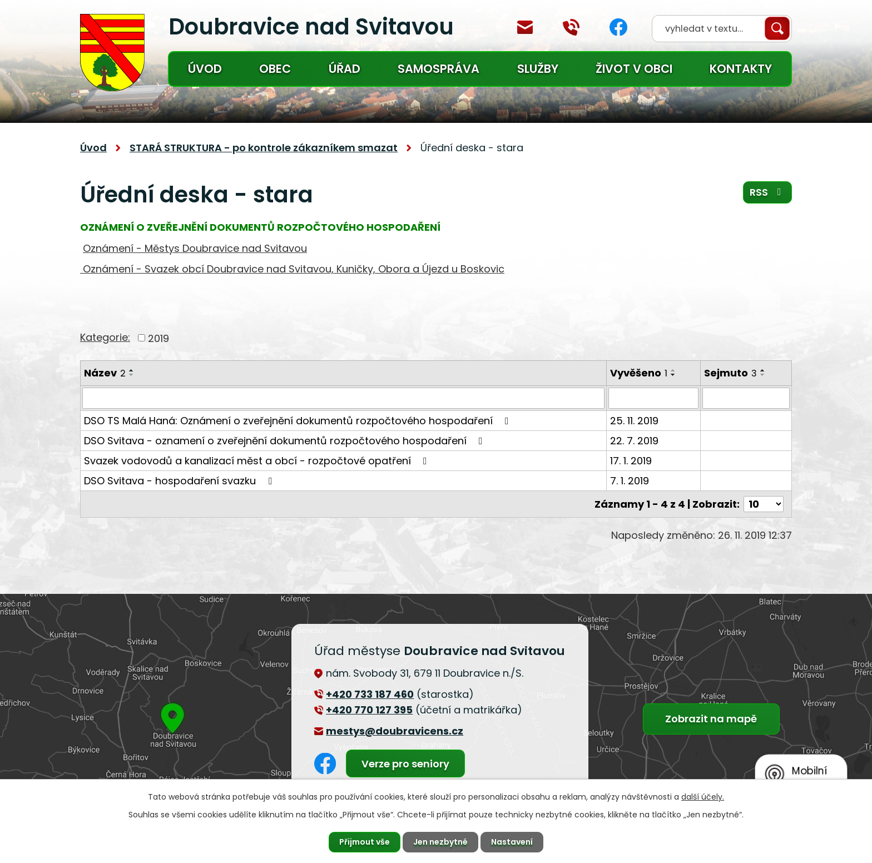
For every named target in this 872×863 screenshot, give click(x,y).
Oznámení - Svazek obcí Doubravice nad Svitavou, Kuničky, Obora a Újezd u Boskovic (292, 269)
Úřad (344, 69)
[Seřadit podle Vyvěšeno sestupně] (673, 375)
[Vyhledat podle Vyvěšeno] (653, 398)
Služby (537, 69)
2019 (158, 338)
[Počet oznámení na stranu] (764, 504)
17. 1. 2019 (631, 461)
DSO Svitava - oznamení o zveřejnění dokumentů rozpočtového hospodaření (285, 441)
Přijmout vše (364, 841)
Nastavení (512, 841)
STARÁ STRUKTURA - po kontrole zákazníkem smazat (264, 148)
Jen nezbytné (440, 841)
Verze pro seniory (405, 764)
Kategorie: (105, 337)
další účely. (702, 796)
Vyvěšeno (638, 373)
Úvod (205, 69)
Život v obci (634, 69)
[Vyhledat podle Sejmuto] (746, 398)
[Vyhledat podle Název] (343, 398)
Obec (275, 69)
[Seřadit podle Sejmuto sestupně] (763, 375)
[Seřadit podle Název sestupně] (132, 375)
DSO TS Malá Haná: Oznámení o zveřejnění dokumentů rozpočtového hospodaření (298, 421)
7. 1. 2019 (629, 481)
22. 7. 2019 (634, 441)
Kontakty (741, 69)
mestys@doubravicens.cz (525, 27)
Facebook (618, 27)
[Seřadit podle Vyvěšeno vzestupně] (673, 370)
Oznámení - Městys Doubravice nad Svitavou (195, 248)
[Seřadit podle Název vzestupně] (132, 370)
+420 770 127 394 (571, 27)
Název (105, 373)
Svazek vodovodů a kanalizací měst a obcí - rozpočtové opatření (258, 461)
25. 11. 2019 (634, 421)
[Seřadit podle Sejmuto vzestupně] (763, 370)
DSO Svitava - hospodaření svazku (180, 481)
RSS (768, 192)
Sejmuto (730, 373)
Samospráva (438, 69)
